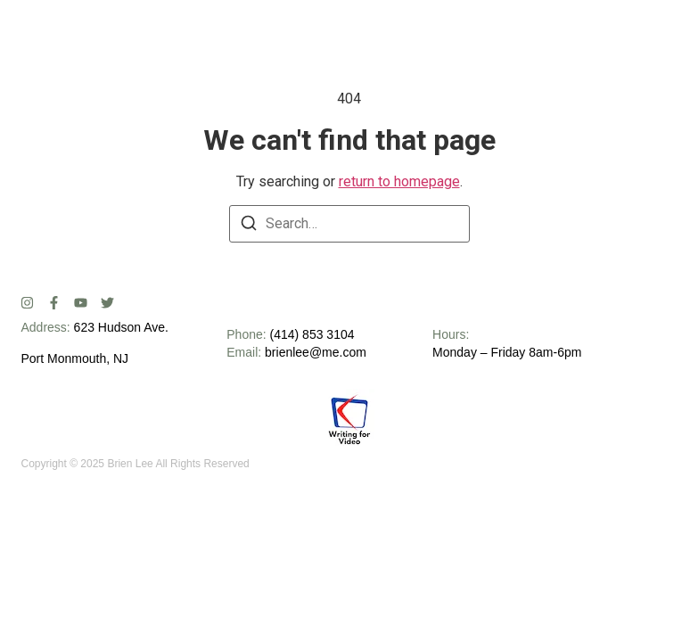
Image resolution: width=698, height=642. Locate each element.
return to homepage (399, 181)
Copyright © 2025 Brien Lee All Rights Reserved (135, 463)
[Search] (249, 226)
